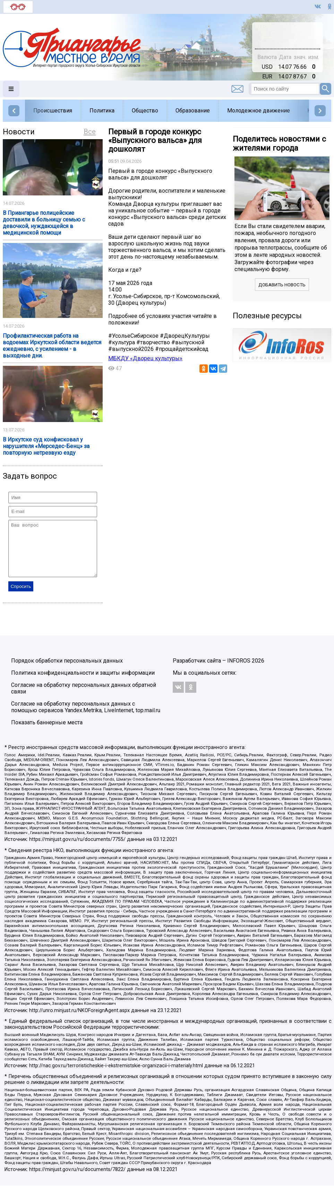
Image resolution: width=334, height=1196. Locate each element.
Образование (192, 110)
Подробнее (287, 32)
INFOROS (238, 671)
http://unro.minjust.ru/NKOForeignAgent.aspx (79, 1021)
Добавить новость (282, 284)
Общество (145, 110)
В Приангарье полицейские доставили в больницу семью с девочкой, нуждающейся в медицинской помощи (44, 223)
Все (90, 131)
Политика (101, 110)
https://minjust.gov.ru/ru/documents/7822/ (77, 1180)
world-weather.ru (287, 38)
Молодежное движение (258, 110)
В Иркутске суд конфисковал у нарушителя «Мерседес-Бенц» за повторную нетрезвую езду (46, 446)
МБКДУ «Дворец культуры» (145, 358)
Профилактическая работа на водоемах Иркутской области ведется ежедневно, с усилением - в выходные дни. (52, 345)
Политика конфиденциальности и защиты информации (83, 683)
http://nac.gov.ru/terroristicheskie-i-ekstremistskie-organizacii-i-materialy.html (116, 1076)
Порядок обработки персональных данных (67, 671)
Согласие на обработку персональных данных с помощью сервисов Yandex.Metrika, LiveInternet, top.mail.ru (85, 717)
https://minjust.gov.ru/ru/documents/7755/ (77, 850)
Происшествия (52, 110)
